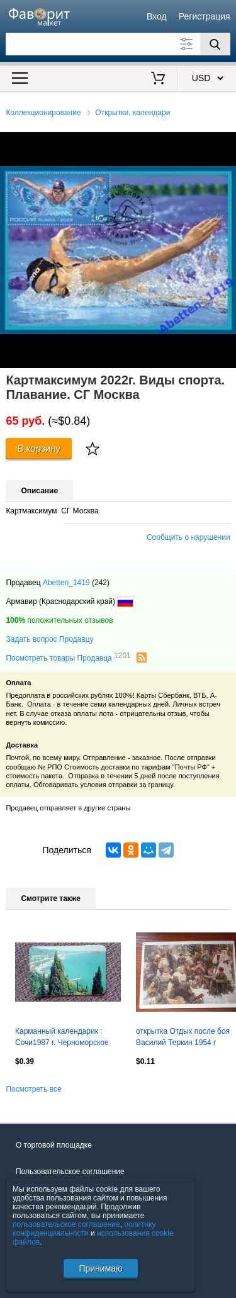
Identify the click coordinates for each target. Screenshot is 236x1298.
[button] (225, 143)
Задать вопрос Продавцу (49, 639)
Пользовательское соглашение (70, 1171)
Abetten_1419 (66, 582)
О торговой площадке (54, 1145)
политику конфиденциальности (84, 1229)
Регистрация (204, 16)
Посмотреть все (33, 1089)
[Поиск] (215, 44)
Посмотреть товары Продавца (68, 657)
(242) (101, 582)
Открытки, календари (132, 112)
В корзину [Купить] (38, 448)
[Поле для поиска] (118, 44)
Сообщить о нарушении (188, 537)
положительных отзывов (59, 620)
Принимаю (100, 1268)
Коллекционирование (43, 112)
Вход (157, 16)
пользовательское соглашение (66, 1224)
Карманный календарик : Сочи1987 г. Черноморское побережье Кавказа (62, 1038)
